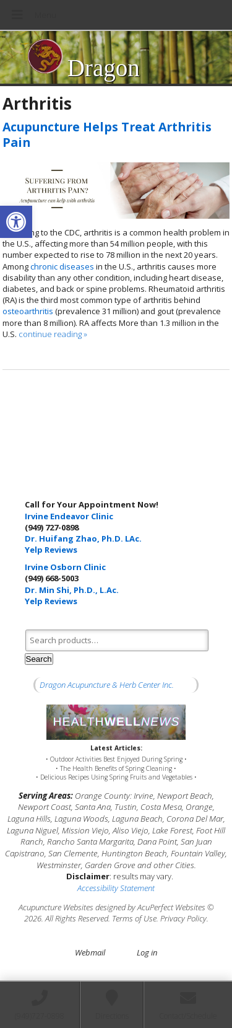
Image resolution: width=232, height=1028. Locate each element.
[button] (16, 222)
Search (39, 659)
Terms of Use (134, 918)
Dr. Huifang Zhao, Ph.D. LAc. (83, 538)
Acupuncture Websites (56, 907)
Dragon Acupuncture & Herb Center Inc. (107, 684)
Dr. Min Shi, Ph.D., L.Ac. (72, 589)
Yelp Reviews (51, 549)
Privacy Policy (183, 918)
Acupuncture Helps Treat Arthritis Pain (107, 134)
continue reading (53, 334)
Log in (147, 952)
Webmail (90, 952)
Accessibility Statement (116, 888)
